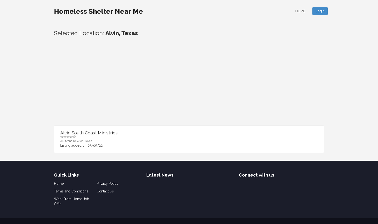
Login (320, 11)
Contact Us (105, 191)
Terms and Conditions (71, 191)
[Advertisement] (189, 89)
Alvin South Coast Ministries (89, 132)
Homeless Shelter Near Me (98, 11)
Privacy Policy (107, 183)
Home (300, 11)
